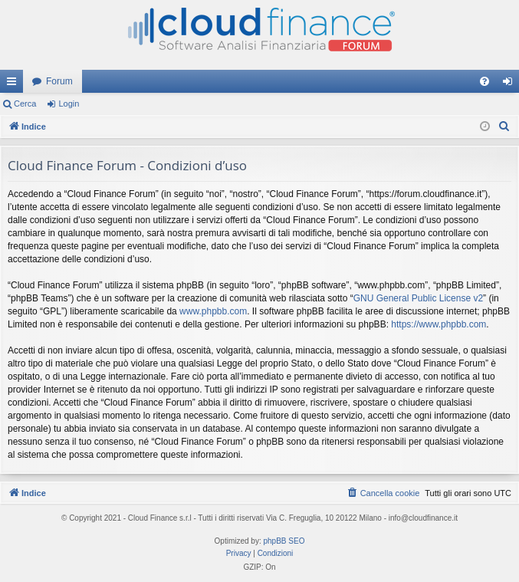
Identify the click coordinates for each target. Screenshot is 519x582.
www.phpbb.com (213, 311)
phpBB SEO (284, 541)
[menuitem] (484, 81)
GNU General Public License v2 (418, 298)
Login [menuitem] (511, 84)
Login (68, 103)
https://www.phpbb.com (438, 324)
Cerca (25, 103)
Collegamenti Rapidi (14, 84)
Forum (59, 81)
